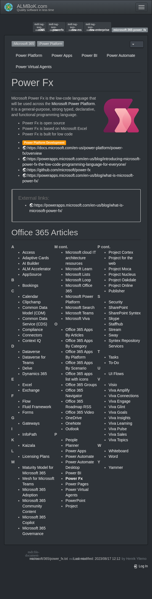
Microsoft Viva (77, 318)
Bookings (30, 285)
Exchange (31, 390)
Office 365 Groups (81, 385)
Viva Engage (119, 401)
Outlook (72, 429)
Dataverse (31, 351)
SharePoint (118, 307)
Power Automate (121, 55)
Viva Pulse (118, 429)
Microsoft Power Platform (73, 103)
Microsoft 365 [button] (23, 44)
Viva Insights (119, 418)
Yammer (116, 467)
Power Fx (74, 478)
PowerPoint (75, 500)
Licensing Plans (35, 456)
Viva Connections (124, 396)
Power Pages (76, 484)
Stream (115, 329)
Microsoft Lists (77, 274)
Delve (27, 368)
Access (28, 252)
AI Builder (30, 263)
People (71, 440)
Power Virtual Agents (34, 67)
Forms (27, 412)
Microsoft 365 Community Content (34, 506)
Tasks (114, 357)
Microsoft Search (80, 307)
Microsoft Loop (78, 280)
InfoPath (29, 434)
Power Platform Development (44, 142)
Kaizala (28, 445)
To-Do (114, 362)
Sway (113, 335)
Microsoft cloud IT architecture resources (80, 258)
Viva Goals (118, 412)
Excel (27, 385)
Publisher (117, 291)
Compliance (32, 329)
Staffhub (116, 324)
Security (116, 302)
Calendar (30, 296)
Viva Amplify (119, 390)
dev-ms (75, 27)
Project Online (121, 285)
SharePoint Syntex (125, 313)
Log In (140, 566)
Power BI (89, 55)
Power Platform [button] (50, 44)
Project (71, 506)
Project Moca (120, 269)
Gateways (31, 423)
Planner (72, 445)
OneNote (73, 423)
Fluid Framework (36, 407)
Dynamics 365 (34, 373)
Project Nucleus (122, 274)
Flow (26, 401)
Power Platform (29, 55)
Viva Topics (118, 440)
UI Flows (116, 373)
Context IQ (31, 340)
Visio (113, 385)
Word (113, 456)
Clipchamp (31, 302)
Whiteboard (119, 451)
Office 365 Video (79, 412)
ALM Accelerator (36, 269)
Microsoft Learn (78, 269)
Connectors (32, 335)
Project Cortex (121, 252)
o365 (40, 27)
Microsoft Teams (79, 313)
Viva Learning (120, 423)
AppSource (31, 274)
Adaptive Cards (35, 258)
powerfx (56, 27)
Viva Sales (118, 434)
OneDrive (73, 418)
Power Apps (62, 55)
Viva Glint (117, 407)
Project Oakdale (122, 280)
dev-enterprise (97, 27)
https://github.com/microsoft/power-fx (59, 170)
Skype (114, 318)
